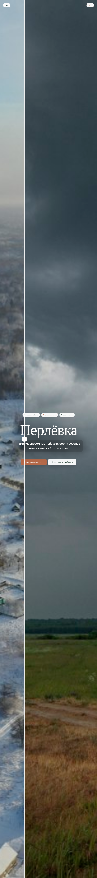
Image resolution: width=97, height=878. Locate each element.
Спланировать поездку (34, 462)
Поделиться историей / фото (62, 462)
